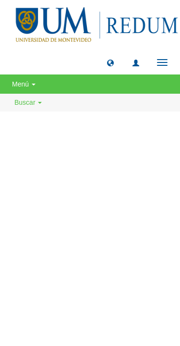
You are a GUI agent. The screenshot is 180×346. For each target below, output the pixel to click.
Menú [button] (24, 84)
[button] (110, 62)
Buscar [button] (28, 102)
